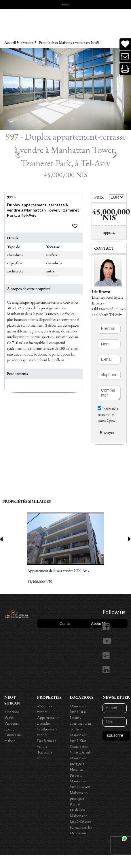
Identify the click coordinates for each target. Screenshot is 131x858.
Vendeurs (11, 723)
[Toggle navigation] (11, 5)
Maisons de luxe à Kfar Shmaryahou (80, 740)
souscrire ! (116, 735)
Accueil (10, 42)
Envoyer (107, 432)
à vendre (26, 42)
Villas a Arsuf (80, 752)
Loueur (10, 729)
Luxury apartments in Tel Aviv (80, 723)
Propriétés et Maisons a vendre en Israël (69, 42)
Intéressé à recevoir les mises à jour (108, 414)
